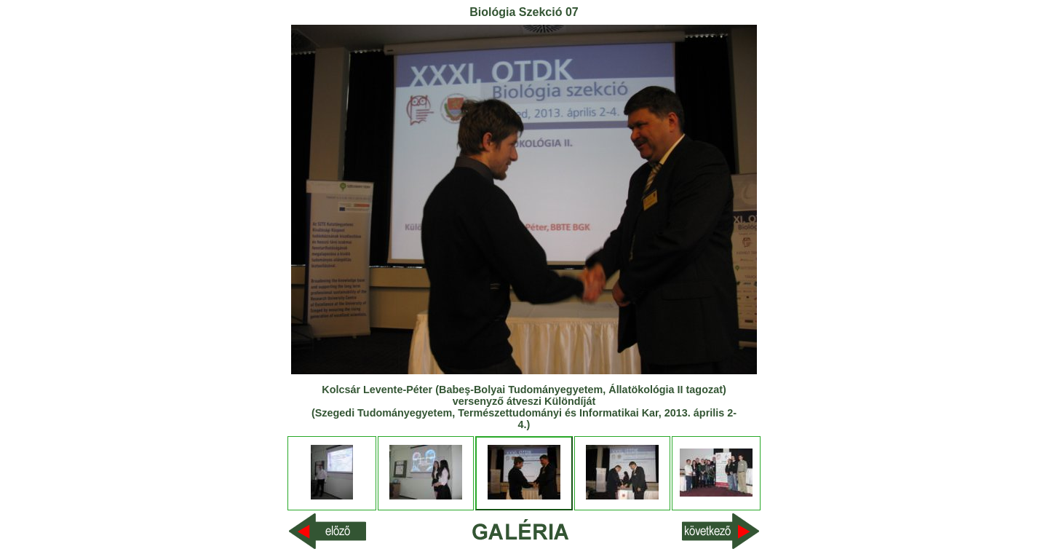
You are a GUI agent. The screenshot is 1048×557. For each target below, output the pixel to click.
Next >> (743, 531)
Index (524, 531)
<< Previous (313, 531)
